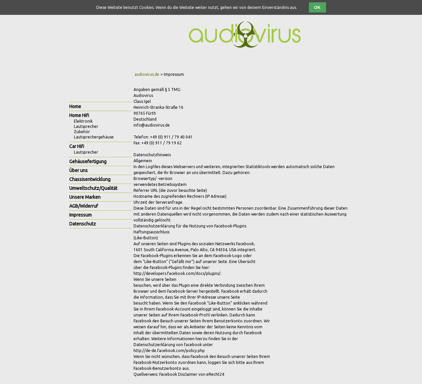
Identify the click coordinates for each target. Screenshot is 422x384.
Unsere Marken (85, 197)
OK (317, 7)
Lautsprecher (86, 126)
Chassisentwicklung (89, 179)
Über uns (78, 170)
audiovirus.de (147, 74)
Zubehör (82, 132)
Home (75, 106)
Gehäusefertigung (87, 161)
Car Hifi (76, 146)
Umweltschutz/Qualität (93, 188)
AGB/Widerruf (83, 206)
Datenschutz (82, 223)
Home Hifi (79, 115)
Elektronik (83, 121)
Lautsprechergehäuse (94, 137)
